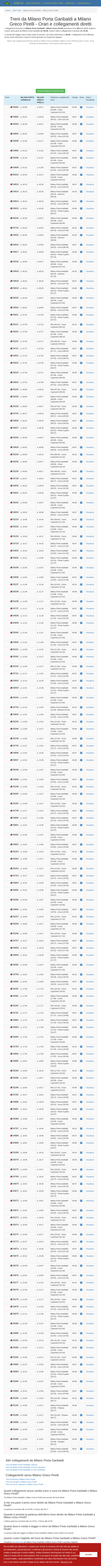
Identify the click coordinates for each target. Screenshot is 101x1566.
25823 (16, 363)
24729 (16, 478)
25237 (16, 584)
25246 (16, 738)
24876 (16, 1275)
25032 (16, 502)
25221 (16, 324)
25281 (16, 1340)
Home (8, 10)
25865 (16, 1061)
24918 (16, 271)
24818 (16, 281)
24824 (16, 382)
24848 (16, 779)
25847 (16, 760)
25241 (16, 649)
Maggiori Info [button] (66, 1562)
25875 (16, 1256)
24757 (16, 940)
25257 (16, 916)
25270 (16, 1169)
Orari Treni (17, 10)
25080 (16, 1323)
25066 (16, 1078)
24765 (16, 1095)
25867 (16, 1109)
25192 (16, 1405)
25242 (16, 666)
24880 (16, 1333)
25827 (16, 428)
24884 (16, 1391)
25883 (16, 1371)
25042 (16, 656)
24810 (16, 184)
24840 (16, 642)
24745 (16, 745)
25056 (16, 900)
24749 (16, 810)
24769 (16, 1176)
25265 (16, 1070)
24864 (16, 1054)
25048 (16, 770)
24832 (16, 512)
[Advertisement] (50, 65)
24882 (16, 1364)
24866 (16, 1102)
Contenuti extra (84, 3)
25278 (16, 1299)
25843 (16, 688)
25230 (16, 471)
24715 (16, 228)
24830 (16, 485)
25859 (16, 955)
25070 (16, 1160)
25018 (16, 261)
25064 (16, 1037)
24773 (16, 1241)
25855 (16, 890)
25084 (16, 1381)
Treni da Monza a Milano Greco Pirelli (20, 1479)
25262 (16, 1005)
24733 (16, 543)
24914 (16, 191)
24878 (16, 1306)
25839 (16, 623)
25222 (16, 341)
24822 (16, 355)
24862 (16, 1020)
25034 (16, 526)
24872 (16, 1210)
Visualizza (90, 107)
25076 (16, 1265)
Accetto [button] (88, 1555)
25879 (16, 1314)
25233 (16, 519)
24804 (16, 134)
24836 (16, 577)
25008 (16, 158)
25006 (16, 141)
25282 (16, 1357)
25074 (16, 1225)
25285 (16, 1398)
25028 (16, 437)
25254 (16, 868)
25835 (16, 558)
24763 (16, 1046)
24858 (16, 948)
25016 (16, 218)
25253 (16, 851)
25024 (16, 372)
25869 (16, 1143)
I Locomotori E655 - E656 (53, 3)
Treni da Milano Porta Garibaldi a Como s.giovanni (25, 1467)
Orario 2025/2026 (33, 3)
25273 (16, 1217)
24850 (16, 818)
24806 (16, 150)
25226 (16, 406)
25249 (16, 786)
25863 (16, 1027)
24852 (16, 844)
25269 (16, 1152)
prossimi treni (18, 1542)
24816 (16, 244)
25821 (16, 315)
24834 (16, 550)
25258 (16, 933)
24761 (16, 1013)
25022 (16, 331)
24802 (16, 117)
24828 (16, 447)
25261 (16, 989)
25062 (16, 996)
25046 (16, 729)
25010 (16, 174)
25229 (16, 454)
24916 (16, 235)
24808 (16, 167)
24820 (16, 307)
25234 (16, 536)
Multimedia (71, 3)
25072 (16, 1200)
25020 (16, 298)
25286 (16, 1415)
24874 (16, 1249)
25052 (16, 835)
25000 (16, 1429)
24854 (16, 883)
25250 (16, 803)
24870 (16, 1184)
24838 (16, 615)
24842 (16, 680)
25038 (16, 591)
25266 (16, 1087)
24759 (16, 974)
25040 (16, 632)
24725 (16, 413)
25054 (16, 859)
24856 (16, 909)
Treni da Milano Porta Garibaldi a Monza (21, 1465)
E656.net (18, 3)
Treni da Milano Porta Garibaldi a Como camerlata (25, 1470)
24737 (16, 608)
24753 (16, 875)
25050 (16, 794)
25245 (16, 721)
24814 (16, 201)
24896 (16, 1422)
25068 (16, 1119)
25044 (16, 697)
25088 (16, 1439)
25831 (16, 493)
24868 (16, 1135)
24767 (16, 1128)
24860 (16, 981)
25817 (16, 252)
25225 (16, 389)
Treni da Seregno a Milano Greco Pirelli (21, 1482)
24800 (16, 1449)
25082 (16, 1347)
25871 (16, 1191)
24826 (16, 420)
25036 (16, 567)
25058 (16, 924)
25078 (16, 1289)
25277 (16, 1282)
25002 (16, 107)
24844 (16, 714)
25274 (16, 1234)
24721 (16, 348)
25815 (16, 208)
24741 (16, 673)
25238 (16, 601)
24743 (16, 707)
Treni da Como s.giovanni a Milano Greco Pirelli (24, 1484)
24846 (16, 753)
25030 (16, 461)
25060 (16, 965)
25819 (16, 288)
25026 (16, 396)
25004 (16, 124)
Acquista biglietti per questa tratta (50, 91)
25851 (16, 825)
